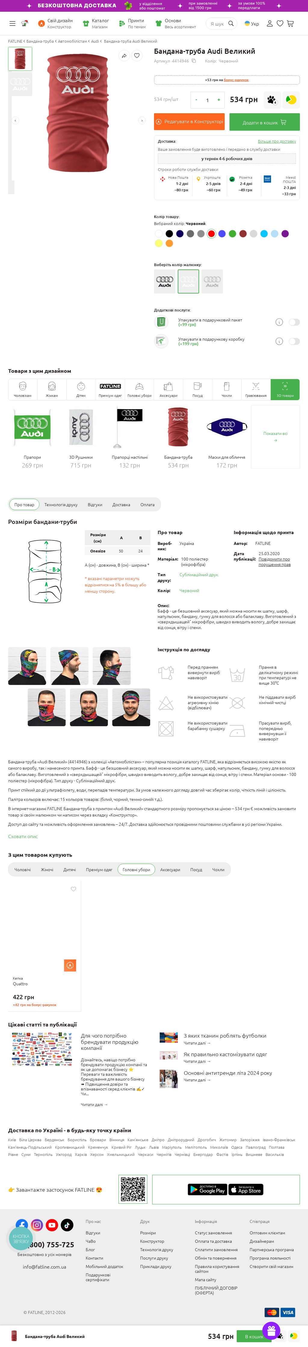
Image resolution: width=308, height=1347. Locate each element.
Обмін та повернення (215, 1258)
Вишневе (254, 1154)
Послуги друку (154, 1258)
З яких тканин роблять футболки (225, 1035)
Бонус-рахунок (236, 79)
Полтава (277, 1147)
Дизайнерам (262, 1241)
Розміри (148, 1233)
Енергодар (203, 1154)
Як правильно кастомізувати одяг (225, 1054)
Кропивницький (70, 1147)
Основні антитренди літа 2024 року (228, 1073)
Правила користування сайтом (217, 1268)
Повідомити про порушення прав (275, 561)
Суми (26, 1154)
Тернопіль (43, 1154)
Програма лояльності (270, 1258)
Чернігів (164, 1154)
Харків (81, 1154)
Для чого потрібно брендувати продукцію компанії (109, 1041)
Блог (90, 1249)
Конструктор (152, 1241)
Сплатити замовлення (216, 1249)
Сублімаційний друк (199, 574)
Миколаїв (219, 1147)
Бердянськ (54, 1139)
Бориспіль (77, 1139)
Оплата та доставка (213, 1241)
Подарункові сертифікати (98, 1277)
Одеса (236, 1147)
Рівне (13, 1154)
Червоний (189, 590)
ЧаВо (91, 1241)
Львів (154, 1147)
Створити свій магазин (271, 1266)
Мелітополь (196, 1147)
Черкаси (145, 1154)
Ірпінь (237, 1154)
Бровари (98, 1139)
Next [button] (142, 120)
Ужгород (64, 1154)
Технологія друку (156, 1249)
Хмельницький (121, 1154)
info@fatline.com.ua (44, 1266)
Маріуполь (172, 1147)
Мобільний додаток (104, 1266)
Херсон (97, 1154)
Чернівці (182, 1154)
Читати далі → (94, 1104)
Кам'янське (138, 1139)
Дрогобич (207, 1139)
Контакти (94, 1258)
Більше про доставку (277, 141)
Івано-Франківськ (279, 1139)
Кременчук (98, 1147)
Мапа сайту (205, 1279)
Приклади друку (155, 1266)
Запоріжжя (250, 1139)
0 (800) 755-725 (47, 1244)
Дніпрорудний (181, 1139)
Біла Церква (30, 1139)
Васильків (275, 1154)
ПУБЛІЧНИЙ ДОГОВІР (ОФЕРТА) (216, 1290)
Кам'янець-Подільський (30, 1147)
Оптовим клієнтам (267, 1233)
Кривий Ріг (121, 1147)
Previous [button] (15, 120)
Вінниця (116, 1139)
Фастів (222, 1154)
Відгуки (93, 1233)
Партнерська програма (272, 1249)
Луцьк (140, 1147)
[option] (78, 114)
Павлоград (256, 1147)
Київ (12, 1139)
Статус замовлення (213, 1233)
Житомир (228, 1139)
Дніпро (158, 1139)
